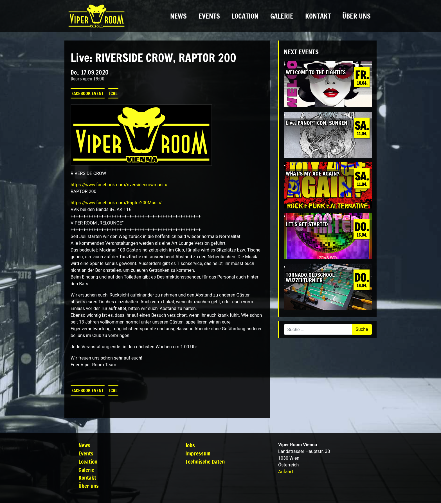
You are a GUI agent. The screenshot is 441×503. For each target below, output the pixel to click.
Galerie (281, 16)
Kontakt (318, 16)
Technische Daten (205, 461)
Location (244, 16)
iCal (113, 93)
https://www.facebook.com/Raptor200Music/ (116, 202)
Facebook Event (87, 93)
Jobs (190, 445)
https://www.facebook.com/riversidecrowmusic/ (119, 184)
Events (209, 16)
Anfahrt (285, 471)
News (178, 16)
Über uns (356, 16)
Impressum (197, 453)
